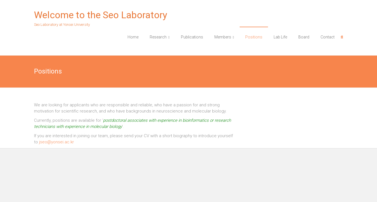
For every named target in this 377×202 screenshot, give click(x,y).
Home (133, 37)
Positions (253, 37)
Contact (328, 37)
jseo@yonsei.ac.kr (56, 141)
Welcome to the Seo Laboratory (100, 14)
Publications (192, 37)
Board (303, 37)
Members (222, 37)
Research (158, 37)
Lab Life (280, 37)
